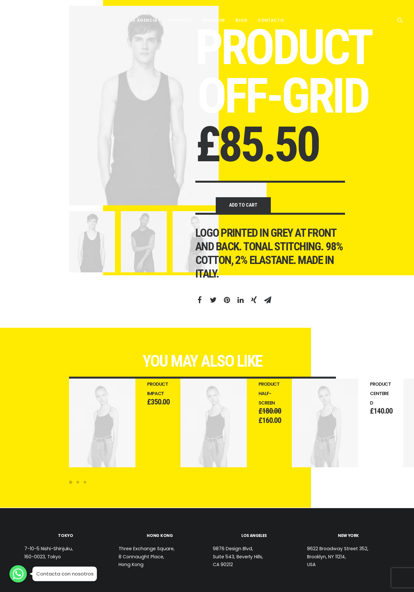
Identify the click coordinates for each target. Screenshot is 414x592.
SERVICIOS (179, 20)
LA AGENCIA (144, 20)
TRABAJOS (213, 20)
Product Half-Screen (277, 393)
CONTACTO (270, 20)
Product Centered (388, 393)
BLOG (241, 20)
